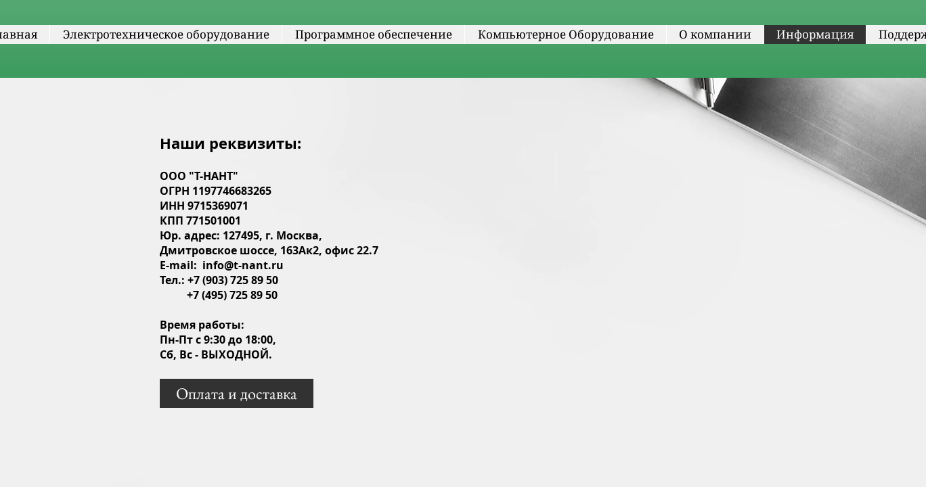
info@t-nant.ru (243, 265)
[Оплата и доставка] (236, 393)
